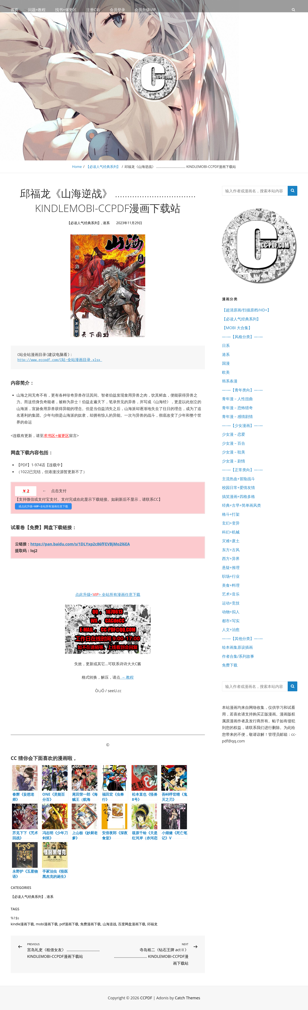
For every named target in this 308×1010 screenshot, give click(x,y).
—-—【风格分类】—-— (242, 336)
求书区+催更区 (56, 435)
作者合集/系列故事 (238, 656)
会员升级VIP (145, 9)
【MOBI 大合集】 (237, 327)
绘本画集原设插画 (237, 647)
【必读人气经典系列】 (103, 166)
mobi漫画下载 (47, 924)
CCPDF (146, 997)
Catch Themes (187, 997)
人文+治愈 (231, 629)
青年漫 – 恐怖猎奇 (237, 407)
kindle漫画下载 (22, 924)
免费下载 (229, 665)
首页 (14, 9)
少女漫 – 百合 (233, 443)
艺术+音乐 (231, 594)
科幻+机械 (231, 532)
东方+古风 (231, 549)
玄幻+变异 (231, 523)
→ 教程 (127, 677)
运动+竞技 (231, 603)
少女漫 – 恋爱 (233, 434)
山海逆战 (109, 924)
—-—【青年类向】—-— (242, 389)
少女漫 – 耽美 (233, 452)
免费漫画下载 (90, 924)
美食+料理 (231, 585)
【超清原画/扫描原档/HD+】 (246, 309)
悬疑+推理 (231, 567)
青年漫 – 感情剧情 (237, 416)
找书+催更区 (66, 9)
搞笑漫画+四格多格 (238, 496)
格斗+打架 (231, 514)
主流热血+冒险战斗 (238, 478)
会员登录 (117, 9)
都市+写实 (231, 620)
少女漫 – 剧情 (233, 461)
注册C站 (93, 9)
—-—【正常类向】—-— (242, 469)
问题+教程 (37, 9)
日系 (226, 345)
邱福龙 (152, 924)
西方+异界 (231, 558)
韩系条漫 (229, 381)
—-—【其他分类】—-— (242, 638)
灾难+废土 (231, 540)
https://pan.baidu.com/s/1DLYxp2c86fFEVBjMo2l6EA (80, 543)
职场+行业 (231, 576)
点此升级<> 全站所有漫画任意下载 (107, 594)
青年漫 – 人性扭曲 (237, 398)
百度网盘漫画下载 (131, 924)
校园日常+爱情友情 (238, 487)
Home (77, 166)
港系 (106, 223)
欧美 (226, 372)
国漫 (226, 363)
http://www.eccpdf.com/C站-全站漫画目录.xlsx (60, 360)
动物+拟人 (231, 611)
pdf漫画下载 (68, 924)
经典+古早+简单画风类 (241, 505)
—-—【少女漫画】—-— (242, 425)
